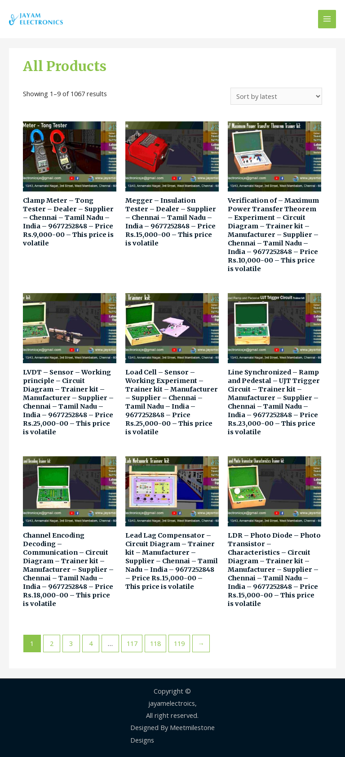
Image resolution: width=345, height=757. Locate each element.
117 (132, 643)
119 (179, 643)
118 (155, 643)
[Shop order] (276, 96)
